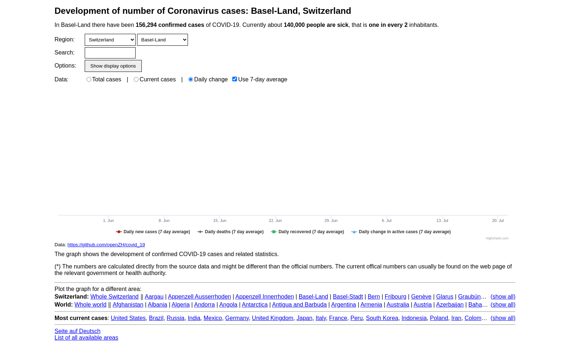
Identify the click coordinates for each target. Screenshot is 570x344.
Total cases (104, 79)
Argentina (343, 304)
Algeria (181, 304)
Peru (356, 318)
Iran (456, 318)
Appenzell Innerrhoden (265, 297)
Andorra (204, 304)
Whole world (91, 304)
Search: (65, 52)
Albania (157, 304)
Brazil (156, 318)
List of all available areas (86, 338)
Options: (65, 65)
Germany (237, 318)
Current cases (155, 79)
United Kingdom (272, 318)
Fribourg (395, 297)
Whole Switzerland (115, 297)
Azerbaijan (450, 304)
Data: (61, 79)
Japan (305, 318)
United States (128, 318)
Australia (397, 304)
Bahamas (480, 304)
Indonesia (414, 318)
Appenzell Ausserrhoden (199, 297)
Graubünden (474, 297)
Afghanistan (128, 304)
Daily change (208, 79)
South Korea (382, 318)
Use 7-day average (259, 79)
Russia (176, 318)
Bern (374, 297)
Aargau (154, 297)
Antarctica (255, 304)
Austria (423, 304)
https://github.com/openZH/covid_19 (106, 244)
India (194, 318)
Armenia (371, 304)
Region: (65, 39)
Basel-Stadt (348, 297)
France (338, 318)
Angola (228, 304)
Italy (321, 318)
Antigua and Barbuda (299, 304)
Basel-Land (313, 297)
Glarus (444, 297)
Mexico (213, 318)
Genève (421, 297)
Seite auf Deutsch (77, 331)
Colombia (477, 318)
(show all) (503, 297)
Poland (439, 318)
